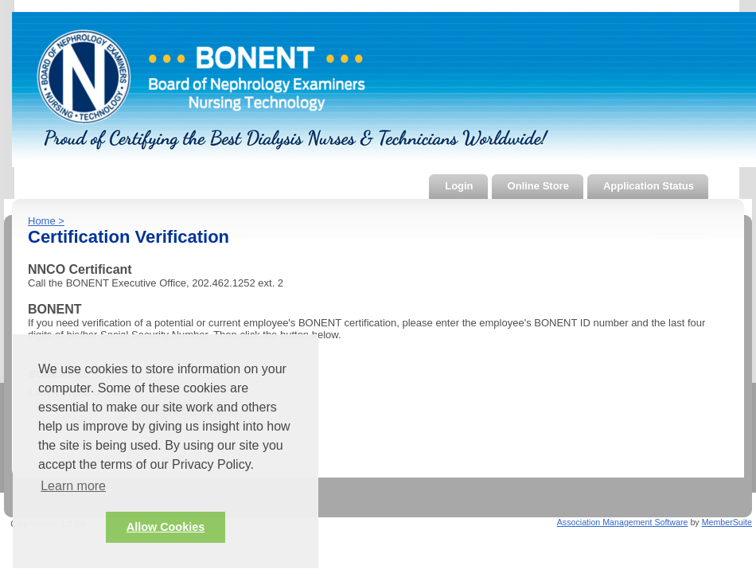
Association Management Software (622, 522)
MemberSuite (727, 522)
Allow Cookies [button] (166, 527)
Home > (46, 221)
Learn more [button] (73, 486)
